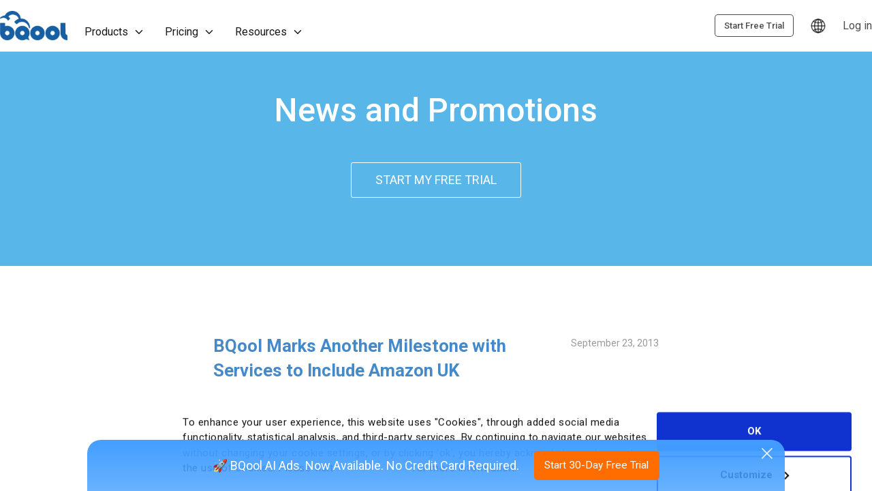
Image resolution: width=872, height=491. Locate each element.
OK (754, 393)
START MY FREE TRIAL (436, 180)
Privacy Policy (373, 429)
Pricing (191, 32)
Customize (754, 436)
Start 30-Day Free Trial (597, 464)
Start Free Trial (827, 25)
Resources (270, 32)
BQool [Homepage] (34, 26)
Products (116, 32)
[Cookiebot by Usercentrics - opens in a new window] (71, 481)
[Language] (712, 26)
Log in (751, 25)
